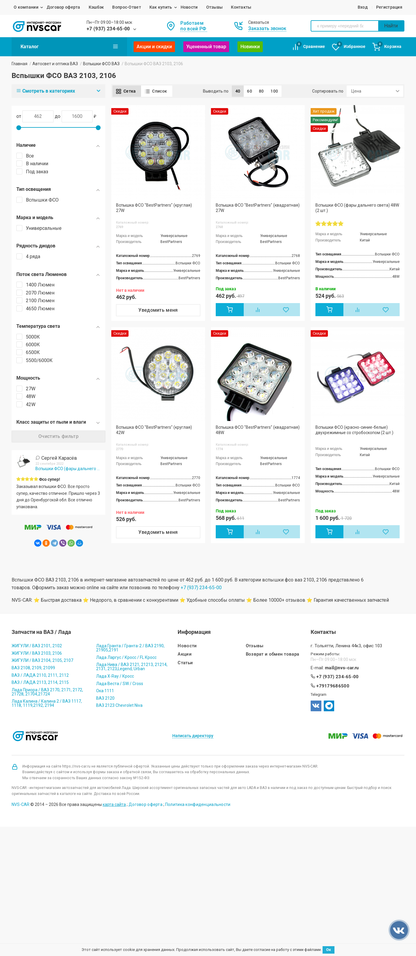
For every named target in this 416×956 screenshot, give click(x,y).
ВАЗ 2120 (105, 698)
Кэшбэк (96, 7)
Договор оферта (63, 7)
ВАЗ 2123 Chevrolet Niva (119, 705)
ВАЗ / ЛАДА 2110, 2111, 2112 (40, 675)
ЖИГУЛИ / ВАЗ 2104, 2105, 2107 (42, 660)
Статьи (185, 663)
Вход (363, 7)
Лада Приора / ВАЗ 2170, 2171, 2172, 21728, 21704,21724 (47, 692)
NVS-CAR (20, 804)
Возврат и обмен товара (272, 654)
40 (237, 91)
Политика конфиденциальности (198, 804)
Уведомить (158, 310)
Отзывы (214, 7)
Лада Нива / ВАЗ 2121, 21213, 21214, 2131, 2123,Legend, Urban (132, 666)
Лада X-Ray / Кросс (115, 676)
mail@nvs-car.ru (342, 668)
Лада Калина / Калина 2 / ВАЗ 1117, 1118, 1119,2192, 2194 (47, 703)
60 (249, 91)
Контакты (241, 7)
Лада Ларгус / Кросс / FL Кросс (126, 657)
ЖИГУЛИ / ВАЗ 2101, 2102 (37, 646)
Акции (185, 654)
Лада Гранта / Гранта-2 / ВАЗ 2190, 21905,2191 (130, 648)
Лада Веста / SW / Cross (119, 683)
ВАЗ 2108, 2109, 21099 (33, 668)
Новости (189, 7)
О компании (26, 7)
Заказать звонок (267, 28)
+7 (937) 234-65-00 (108, 29)
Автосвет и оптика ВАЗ (55, 63)
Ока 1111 (105, 691)
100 (274, 91)
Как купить (160, 7)
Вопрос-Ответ (126, 7)
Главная (19, 63)
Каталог (69, 46)
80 (261, 91)
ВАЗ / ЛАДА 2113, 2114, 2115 (40, 682)
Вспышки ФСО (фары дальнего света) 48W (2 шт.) (68, 468)
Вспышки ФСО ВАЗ (101, 63)
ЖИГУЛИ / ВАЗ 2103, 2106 (37, 653)
